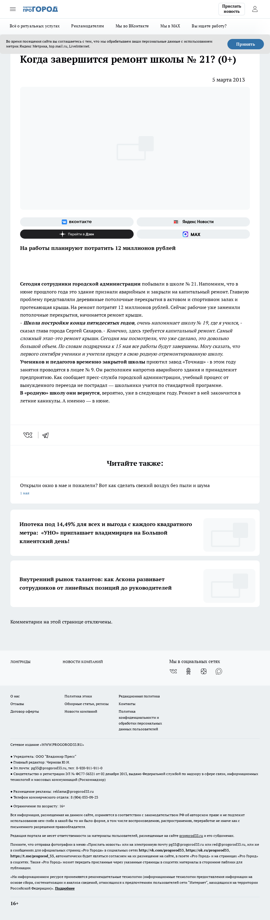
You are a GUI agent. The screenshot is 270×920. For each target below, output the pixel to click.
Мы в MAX (170, 26)
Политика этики (78, 696)
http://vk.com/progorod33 (161, 850)
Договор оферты (24, 711)
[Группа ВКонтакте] (77, 221)
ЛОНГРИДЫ (20, 661)
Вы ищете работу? (209, 26)
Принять (245, 44)
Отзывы (17, 703)
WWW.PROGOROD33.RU (62, 744)
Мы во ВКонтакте (132, 26)
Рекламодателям (87, 26)
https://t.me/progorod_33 (32, 856)
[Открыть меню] (12, 9)
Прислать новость (231, 9)
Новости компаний (81, 711)
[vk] (28, 435)
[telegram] (47, 435)
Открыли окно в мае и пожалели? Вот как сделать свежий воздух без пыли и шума (135, 489)
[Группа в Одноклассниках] (188, 671)
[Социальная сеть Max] (193, 234)
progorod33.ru (191, 835)
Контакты (127, 703)
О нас (15, 696)
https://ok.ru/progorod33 (207, 850)
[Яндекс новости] (193, 221)
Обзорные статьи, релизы (87, 703)
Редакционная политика (139, 696)
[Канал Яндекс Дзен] (77, 234)
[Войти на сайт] (255, 9)
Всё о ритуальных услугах (35, 26)
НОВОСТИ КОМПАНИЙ (83, 661)
